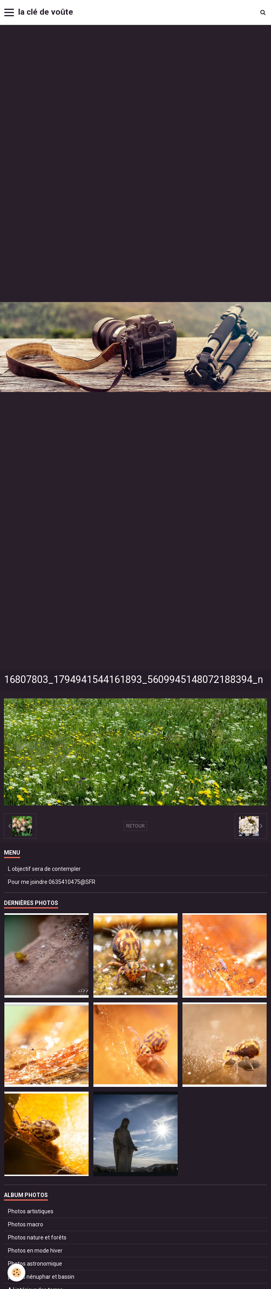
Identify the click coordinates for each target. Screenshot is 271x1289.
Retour (135, 826)
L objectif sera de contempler (44, 869)
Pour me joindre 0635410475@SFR (51, 882)
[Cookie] (17, 1272)
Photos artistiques (30, 1211)
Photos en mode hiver (35, 1250)
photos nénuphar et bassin (41, 1277)
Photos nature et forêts (37, 1237)
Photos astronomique (35, 1263)
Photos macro (25, 1224)
